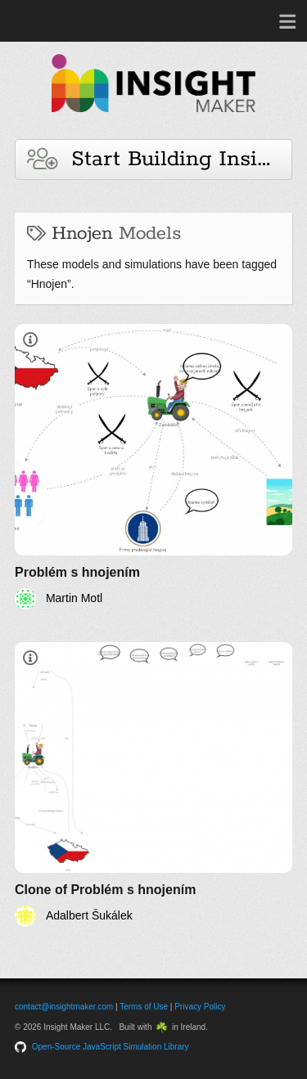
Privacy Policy (199, 1006)
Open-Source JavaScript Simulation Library (110, 1046)
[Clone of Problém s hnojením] (153, 785)
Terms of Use (144, 1006)
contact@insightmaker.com (64, 1006)
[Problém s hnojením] (153, 466)
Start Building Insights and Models (159, 159)
